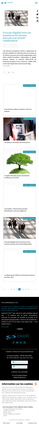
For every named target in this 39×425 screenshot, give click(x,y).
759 (23, 289)
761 (28, 289)
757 (17, 289)
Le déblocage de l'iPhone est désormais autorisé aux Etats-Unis (19, 276)
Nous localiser (20, 367)
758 (20, 289)
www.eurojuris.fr (13, 46)
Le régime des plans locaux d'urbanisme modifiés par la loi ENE (16, 177)
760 (25, 289)
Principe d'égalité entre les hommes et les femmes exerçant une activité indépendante (18, 243)
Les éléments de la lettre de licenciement (17, 142)
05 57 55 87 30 (14, 358)
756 (14, 289)
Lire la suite (6, 66)
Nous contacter (21, 362)
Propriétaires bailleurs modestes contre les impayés (18, 110)
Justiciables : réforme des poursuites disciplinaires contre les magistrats (15, 210)
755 (11, 289)
